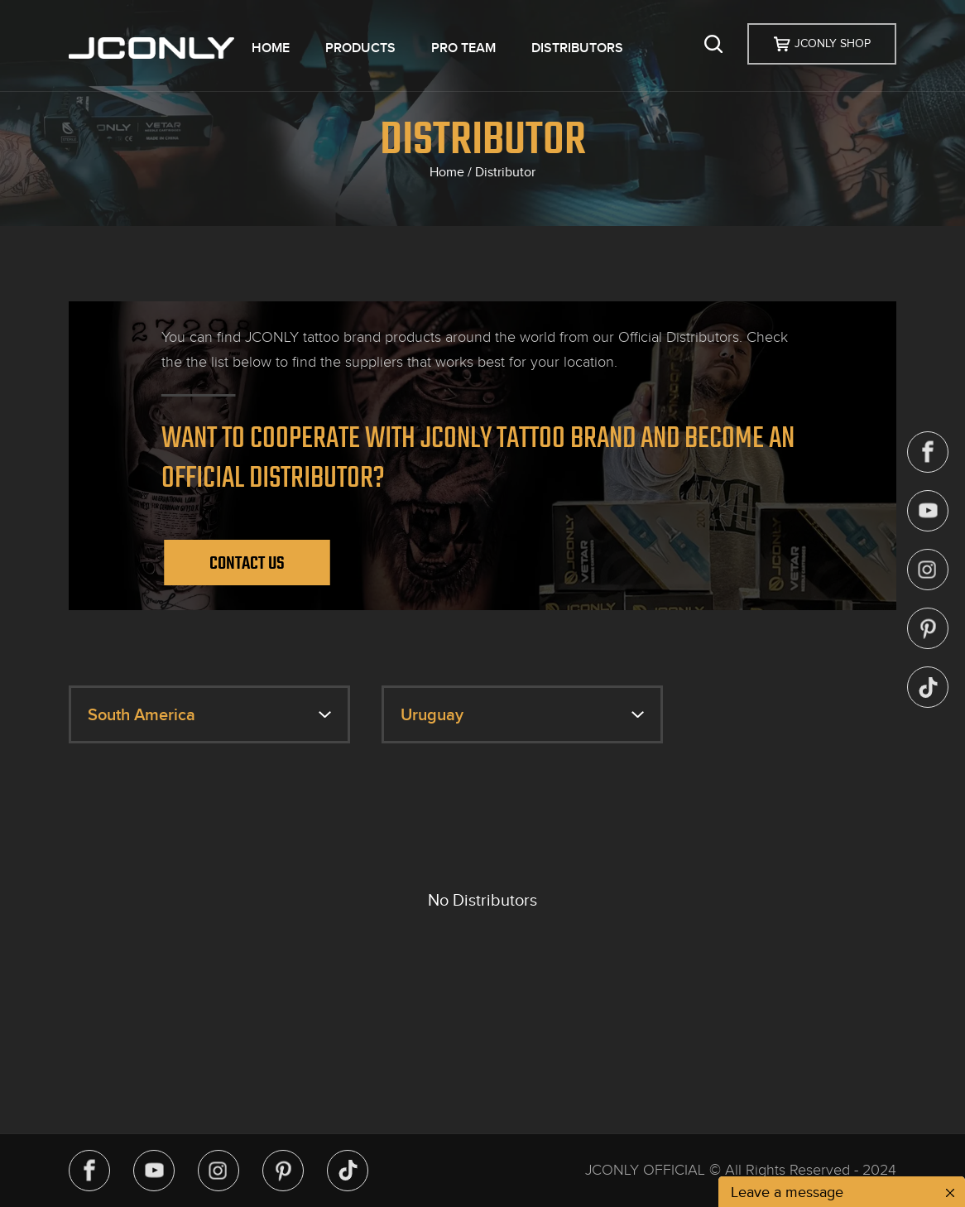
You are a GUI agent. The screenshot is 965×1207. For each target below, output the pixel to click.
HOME (271, 48)
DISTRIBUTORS (577, 48)
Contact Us (247, 563)
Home (447, 172)
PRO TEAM (463, 48)
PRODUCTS (360, 48)
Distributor (505, 172)
